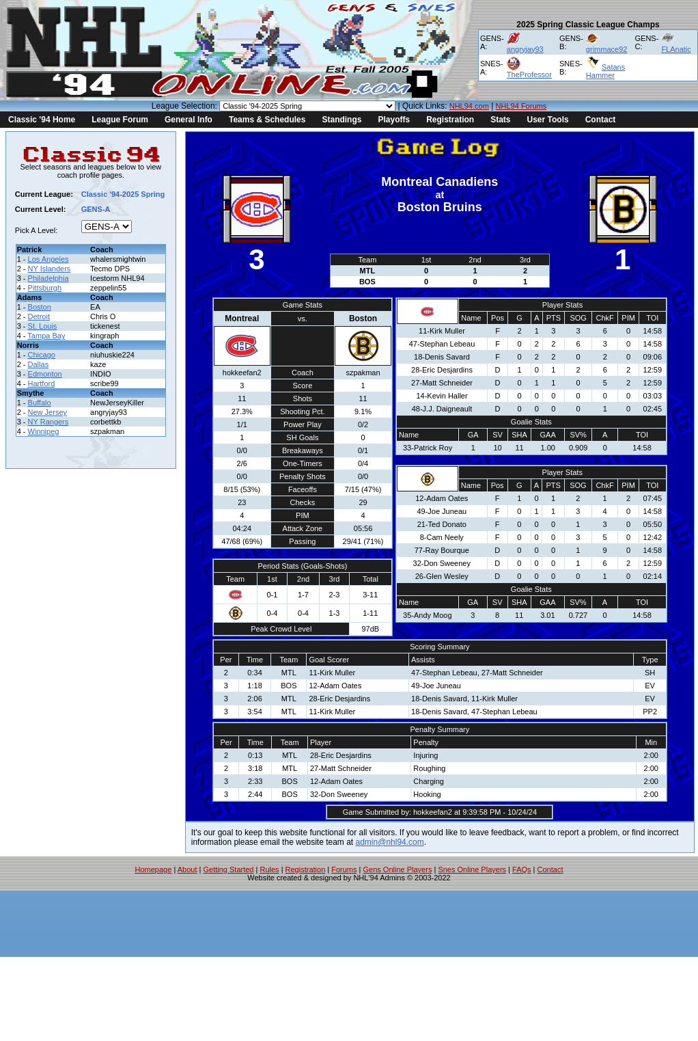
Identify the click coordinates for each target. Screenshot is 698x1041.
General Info (188, 119)
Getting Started (228, 869)
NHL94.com (469, 106)
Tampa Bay (46, 336)
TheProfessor (529, 74)
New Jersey (47, 412)
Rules (269, 869)
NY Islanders (49, 269)
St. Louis (42, 326)
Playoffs (394, 119)
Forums (344, 869)
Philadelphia (48, 278)
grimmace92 (607, 49)
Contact (600, 119)
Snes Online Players (472, 869)
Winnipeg (43, 431)
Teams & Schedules (267, 119)
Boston (39, 307)
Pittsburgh (45, 288)
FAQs (521, 869)
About (187, 869)
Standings (341, 119)
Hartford (41, 383)
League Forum (120, 119)
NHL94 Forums (521, 106)
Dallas (38, 364)
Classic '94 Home (41, 119)
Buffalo (39, 402)
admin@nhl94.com (390, 842)
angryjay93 (525, 49)
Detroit (39, 316)
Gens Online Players (397, 869)
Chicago (41, 355)
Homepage (153, 869)
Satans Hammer (605, 71)
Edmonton (45, 374)
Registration (450, 119)
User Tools (548, 119)
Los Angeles (48, 259)
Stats (500, 119)
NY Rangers (48, 422)
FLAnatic (675, 49)
